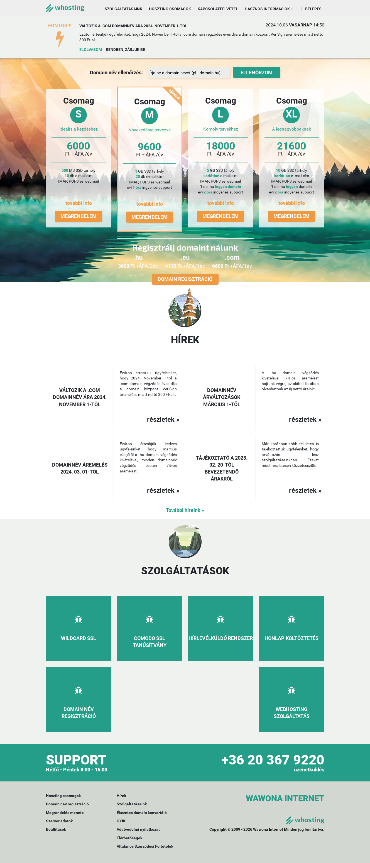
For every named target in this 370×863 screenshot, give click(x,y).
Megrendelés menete (65, 812)
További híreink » (185, 510)
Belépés (313, 9)
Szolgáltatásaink (123, 9)
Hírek (121, 795)
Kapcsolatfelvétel (218, 9)
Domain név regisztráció (67, 804)
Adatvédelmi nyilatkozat (138, 829)
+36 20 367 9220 (272, 760)
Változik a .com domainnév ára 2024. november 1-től (133, 26)
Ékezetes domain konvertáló (142, 812)
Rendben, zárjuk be (125, 49)
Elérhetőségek (129, 838)
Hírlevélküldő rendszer (220, 638)
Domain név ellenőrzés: (116, 72)
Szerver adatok (59, 821)
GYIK (121, 821)
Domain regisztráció (185, 279)
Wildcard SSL (78, 638)
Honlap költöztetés (291, 638)
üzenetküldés (309, 770)
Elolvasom (90, 49)
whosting (65, 7)
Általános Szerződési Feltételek (145, 846)
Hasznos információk (269, 9)
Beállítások (56, 829)
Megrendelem (78, 216)
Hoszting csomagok (170, 9)
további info (78, 203)
